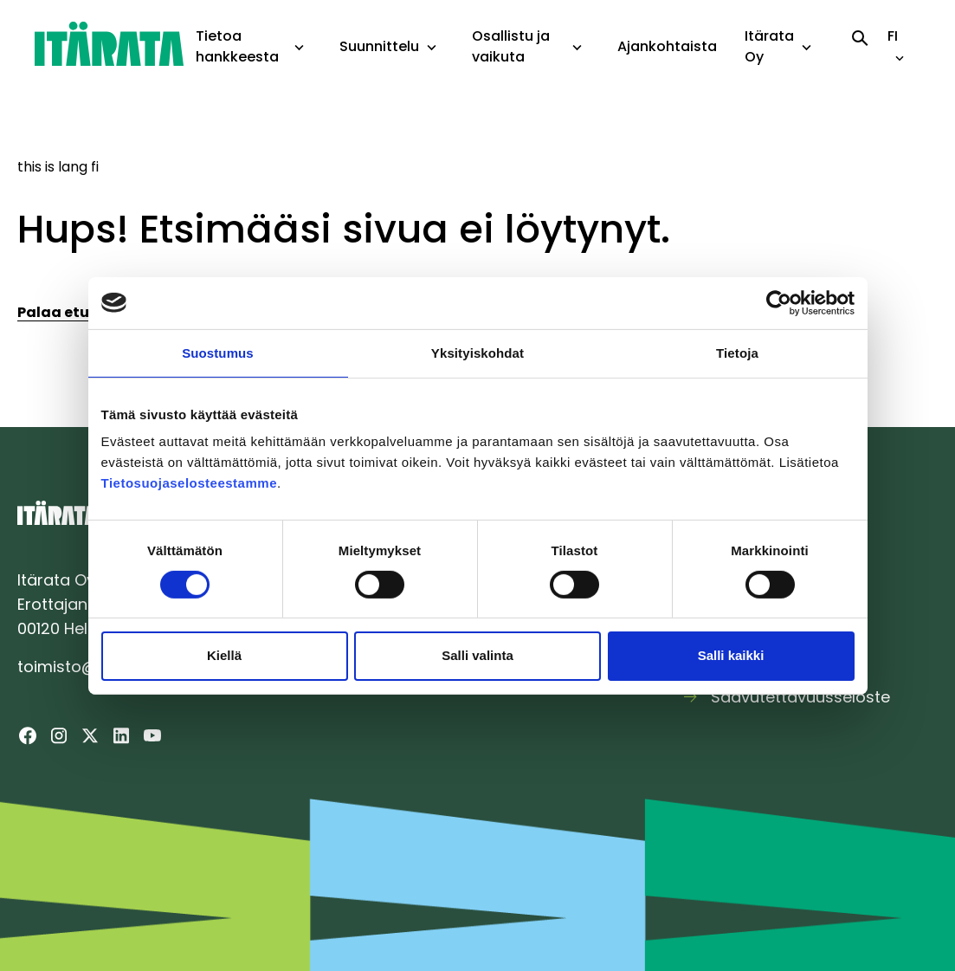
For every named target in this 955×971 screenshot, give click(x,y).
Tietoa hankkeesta (237, 46)
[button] (299, 47)
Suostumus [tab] (218, 352)
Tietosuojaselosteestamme (189, 483)
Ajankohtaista (667, 46)
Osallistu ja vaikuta (511, 46)
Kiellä (224, 655)
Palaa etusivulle (77, 312)
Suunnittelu (379, 46)
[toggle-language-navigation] (899, 58)
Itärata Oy (769, 46)
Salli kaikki (731, 655)
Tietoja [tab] (737, 352)
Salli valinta (477, 655)
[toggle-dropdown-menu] (299, 48)
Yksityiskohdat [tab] (477, 352)
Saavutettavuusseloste (800, 697)
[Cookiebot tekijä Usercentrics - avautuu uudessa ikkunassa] (779, 302)
